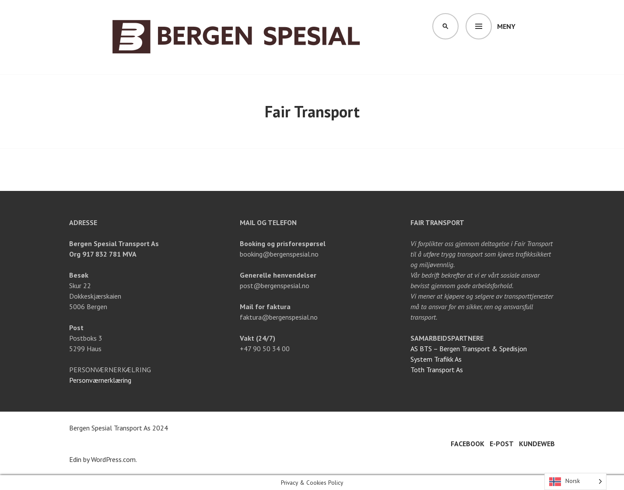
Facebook (467, 443)
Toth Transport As (436, 369)
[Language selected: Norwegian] (575, 481)
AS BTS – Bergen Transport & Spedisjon (468, 348)
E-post (502, 443)
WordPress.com (113, 459)
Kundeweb (537, 443)
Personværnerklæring (100, 380)
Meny (506, 26)
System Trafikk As (436, 359)
